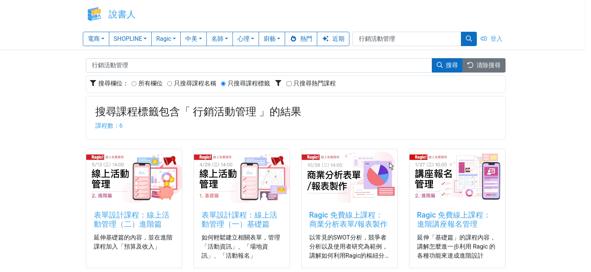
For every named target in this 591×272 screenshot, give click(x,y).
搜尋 (447, 65)
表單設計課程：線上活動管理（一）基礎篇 (239, 219)
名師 (217, 38)
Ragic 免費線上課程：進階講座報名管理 (454, 219)
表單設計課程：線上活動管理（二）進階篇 (131, 219)
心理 (243, 38)
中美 (191, 38)
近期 (333, 38)
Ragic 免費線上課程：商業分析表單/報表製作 (348, 219)
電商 (94, 38)
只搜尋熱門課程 (314, 83)
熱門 (301, 38)
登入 (491, 38)
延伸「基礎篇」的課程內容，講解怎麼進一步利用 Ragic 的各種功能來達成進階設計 (456, 246)
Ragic (163, 38)
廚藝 (270, 38)
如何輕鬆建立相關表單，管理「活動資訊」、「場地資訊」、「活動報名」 (241, 246)
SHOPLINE (128, 38)
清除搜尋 (484, 65)
